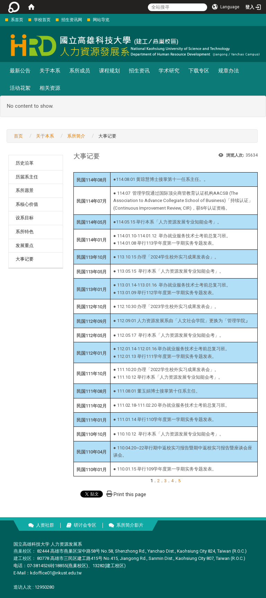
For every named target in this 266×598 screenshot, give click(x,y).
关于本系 (49, 71)
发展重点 (25, 245)
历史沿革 (25, 163)
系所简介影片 (129, 525)
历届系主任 (27, 176)
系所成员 (79, 71)
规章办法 (228, 71)
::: (1, 19)
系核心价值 (27, 204)
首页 (18, 136)
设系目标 (25, 217)
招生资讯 (139, 71)
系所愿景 (25, 190)
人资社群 (45, 525)
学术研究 (169, 71)
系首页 (17, 19)
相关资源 (49, 88)
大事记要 (25, 259)
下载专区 (198, 71)
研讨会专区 (85, 525)
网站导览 (101, 19)
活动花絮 (20, 88)
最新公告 (20, 71)
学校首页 (42, 19)
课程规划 (109, 71)
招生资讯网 (71, 19)
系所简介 (76, 136)
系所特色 (25, 231)
